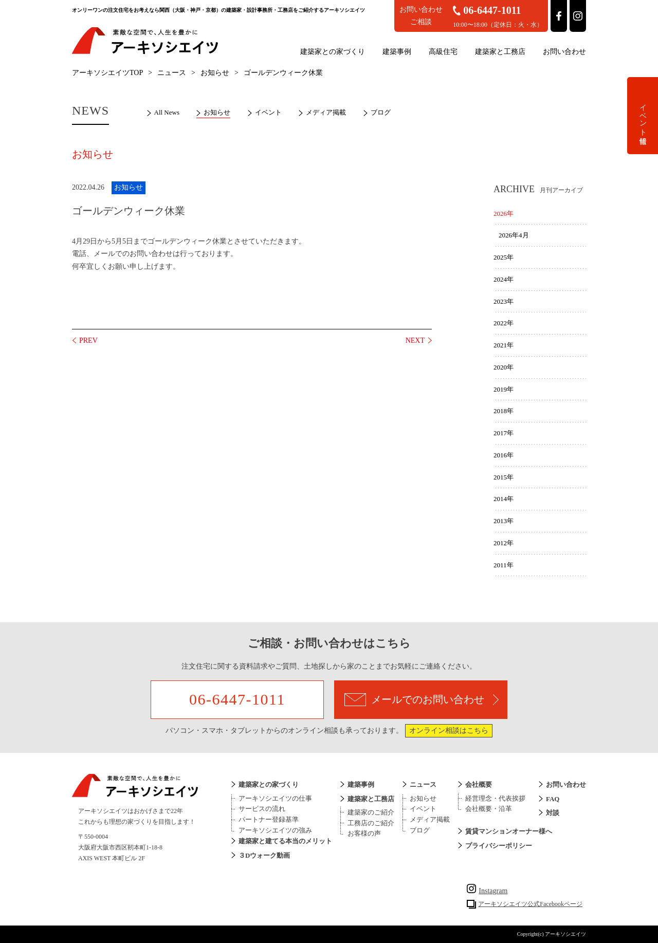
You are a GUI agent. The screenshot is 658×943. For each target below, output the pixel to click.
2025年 (504, 257)
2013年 (504, 521)
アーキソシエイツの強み (275, 830)
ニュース (171, 73)
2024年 (504, 279)
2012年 (504, 543)
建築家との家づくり (332, 52)
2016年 (504, 455)
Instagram (487, 891)
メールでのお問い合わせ (421, 699)
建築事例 (396, 52)
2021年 (504, 345)
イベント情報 (643, 115)
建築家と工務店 (500, 52)
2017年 (504, 433)
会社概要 (478, 784)
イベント (268, 112)
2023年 (504, 301)
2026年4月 (514, 235)
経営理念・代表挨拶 (495, 798)
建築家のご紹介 (371, 812)
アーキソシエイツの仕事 (275, 798)
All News (166, 112)
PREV (88, 340)
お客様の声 (364, 833)
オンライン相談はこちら (448, 730)
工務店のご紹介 (371, 823)
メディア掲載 (326, 112)
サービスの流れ (262, 808)
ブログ (381, 112)
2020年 (504, 367)
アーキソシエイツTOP (107, 73)
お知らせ (214, 73)
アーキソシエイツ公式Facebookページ (530, 904)
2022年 (504, 323)
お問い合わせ (564, 52)
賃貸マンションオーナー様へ (508, 831)
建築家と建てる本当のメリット (285, 841)
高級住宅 (443, 52)
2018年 (504, 411)
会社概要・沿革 (488, 808)
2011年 (504, 565)
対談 (552, 813)
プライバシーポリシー (498, 845)
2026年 (504, 213)
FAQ (552, 799)
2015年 (504, 477)
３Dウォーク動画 (264, 855)
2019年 (504, 389)
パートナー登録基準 (269, 819)
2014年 (504, 499)
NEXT (415, 340)
